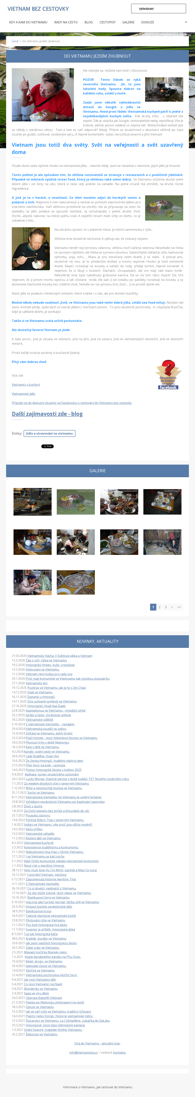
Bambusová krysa (38, 911)
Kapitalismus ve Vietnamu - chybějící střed (55, 710)
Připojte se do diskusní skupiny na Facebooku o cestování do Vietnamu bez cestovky (72, 403)
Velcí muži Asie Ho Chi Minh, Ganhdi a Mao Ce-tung (60, 870)
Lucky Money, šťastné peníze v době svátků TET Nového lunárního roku (77, 779)
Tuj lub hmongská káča (41, 934)
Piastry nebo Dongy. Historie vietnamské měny (59, 1016)
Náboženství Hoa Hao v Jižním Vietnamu (55, 852)
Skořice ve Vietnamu (40, 970)
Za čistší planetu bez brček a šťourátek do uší (57, 811)
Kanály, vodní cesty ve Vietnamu (47, 751)
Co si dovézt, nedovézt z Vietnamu (52, 888)
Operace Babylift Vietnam (44, 998)
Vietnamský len (36, 683)
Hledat (133, 8)
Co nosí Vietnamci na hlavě (43, 984)
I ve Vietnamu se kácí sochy (45, 856)
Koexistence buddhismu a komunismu (51, 847)
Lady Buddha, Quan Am (42, 756)
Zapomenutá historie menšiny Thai (51, 879)
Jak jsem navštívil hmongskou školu (51, 943)
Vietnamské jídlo (23, 394)
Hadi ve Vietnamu (39, 692)
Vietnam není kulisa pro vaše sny (49, 674)
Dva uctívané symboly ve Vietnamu (52, 701)
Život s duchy (33, 806)
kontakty (119, 1052)
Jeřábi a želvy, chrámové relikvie (48, 715)
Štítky (16, 433)
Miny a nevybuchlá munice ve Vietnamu (54, 788)
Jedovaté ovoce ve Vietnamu (46, 966)
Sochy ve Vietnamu (41, 792)
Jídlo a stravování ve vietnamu (49, 433)
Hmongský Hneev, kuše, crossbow (50, 665)
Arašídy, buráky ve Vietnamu (46, 938)
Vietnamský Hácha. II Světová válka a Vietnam (59, 656)
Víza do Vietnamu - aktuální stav (97, 1043)
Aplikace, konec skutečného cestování (52, 774)
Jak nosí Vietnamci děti (40, 979)
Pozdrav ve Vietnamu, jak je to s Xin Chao (56, 688)
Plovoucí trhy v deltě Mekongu (47, 742)
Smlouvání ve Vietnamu (43, 669)
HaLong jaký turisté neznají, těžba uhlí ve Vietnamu (62, 902)
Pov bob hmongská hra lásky (46, 925)
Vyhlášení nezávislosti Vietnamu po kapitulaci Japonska (65, 802)
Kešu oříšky (34, 829)
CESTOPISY (107, 24)
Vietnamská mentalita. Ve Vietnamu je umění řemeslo (63, 797)
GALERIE (128, 22)
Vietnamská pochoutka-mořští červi (52, 975)
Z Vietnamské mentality (42, 884)
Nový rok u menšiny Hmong (44, 865)
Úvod (15, 41)
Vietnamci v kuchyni (26, 385)
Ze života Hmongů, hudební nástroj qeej (54, 761)
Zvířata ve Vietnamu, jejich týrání (49, 733)
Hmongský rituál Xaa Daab (46, 706)
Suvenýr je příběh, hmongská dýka (50, 929)
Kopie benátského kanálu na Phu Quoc (53, 957)
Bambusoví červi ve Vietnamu (48, 897)
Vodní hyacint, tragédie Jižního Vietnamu (53, 1030)
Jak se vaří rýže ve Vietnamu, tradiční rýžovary (58, 1011)
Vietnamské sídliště (39, 720)
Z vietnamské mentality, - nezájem (50, 724)
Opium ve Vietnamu (40, 1007)
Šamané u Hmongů (41, 697)
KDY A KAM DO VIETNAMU (28, 24)
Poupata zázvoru (38, 815)
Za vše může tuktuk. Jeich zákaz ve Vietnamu (59, 893)
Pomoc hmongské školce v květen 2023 (54, 770)
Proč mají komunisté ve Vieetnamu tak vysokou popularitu (68, 678)
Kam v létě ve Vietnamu (43, 747)
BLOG (89, 22)
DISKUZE (147, 22)
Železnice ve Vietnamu (41, 1034)
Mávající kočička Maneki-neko (45, 952)
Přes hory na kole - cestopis (45, 765)
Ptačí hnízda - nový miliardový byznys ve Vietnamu (62, 738)
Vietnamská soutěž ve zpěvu (46, 729)
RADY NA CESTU (66, 24)
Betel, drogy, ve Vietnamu (44, 961)
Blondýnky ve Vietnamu (41, 989)
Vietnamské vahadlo (40, 834)
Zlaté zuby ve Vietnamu (43, 948)
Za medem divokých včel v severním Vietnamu (56, 783)
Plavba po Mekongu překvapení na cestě (55, 1002)
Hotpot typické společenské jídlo (49, 907)
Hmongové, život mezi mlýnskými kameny (55, 1025)
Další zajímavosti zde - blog (47, 413)
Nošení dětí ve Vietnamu (43, 838)
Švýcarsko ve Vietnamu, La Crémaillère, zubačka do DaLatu (68, 1021)
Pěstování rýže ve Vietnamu (45, 920)
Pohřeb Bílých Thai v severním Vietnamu (55, 820)
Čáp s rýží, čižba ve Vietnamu (46, 660)
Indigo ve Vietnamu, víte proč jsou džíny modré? (58, 824)
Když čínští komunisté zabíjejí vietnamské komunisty (61, 861)
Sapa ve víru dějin (36, 993)
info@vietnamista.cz (83, 1052)
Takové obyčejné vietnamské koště (51, 916)
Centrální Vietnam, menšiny (47, 875)
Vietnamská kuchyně (39, 843)
